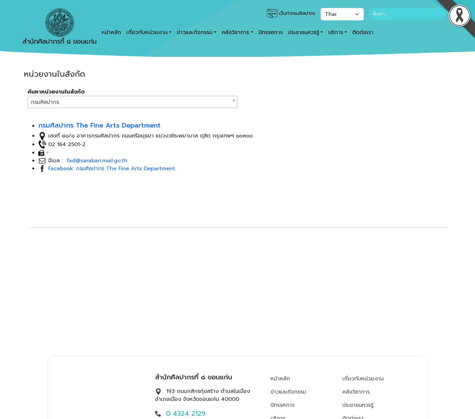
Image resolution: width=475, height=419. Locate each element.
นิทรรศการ (271, 32)
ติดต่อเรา (362, 32)
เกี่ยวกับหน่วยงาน (363, 379)
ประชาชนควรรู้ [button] (303, 32)
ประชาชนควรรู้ (357, 405)
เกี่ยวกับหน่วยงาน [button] (147, 32)
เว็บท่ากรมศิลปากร (291, 13)
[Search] (407, 14)
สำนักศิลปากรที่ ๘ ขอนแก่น (59, 27)
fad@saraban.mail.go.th (96, 161)
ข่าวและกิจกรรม (288, 392)
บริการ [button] (335, 32)
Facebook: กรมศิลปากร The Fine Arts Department (111, 168)
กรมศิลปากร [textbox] (45, 102)
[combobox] (133, 102)
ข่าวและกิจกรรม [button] (194, 32)
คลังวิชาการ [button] (235, 32)
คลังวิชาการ (356, 392)
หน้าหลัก (280, 379)
